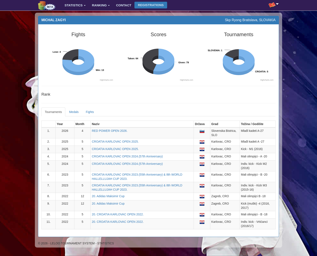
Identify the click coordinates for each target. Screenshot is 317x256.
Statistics (75, 5)
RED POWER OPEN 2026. (109, 130)
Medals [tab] (74, 112)
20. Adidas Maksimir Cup (108, 196)
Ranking (101, 5)
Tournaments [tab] (53, 112)
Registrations (151, 5)
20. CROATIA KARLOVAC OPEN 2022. (117, 214)
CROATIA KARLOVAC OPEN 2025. (115, 141)
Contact (123, 5)
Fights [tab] (90, 112)
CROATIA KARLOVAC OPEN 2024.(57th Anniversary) (127, 156)
